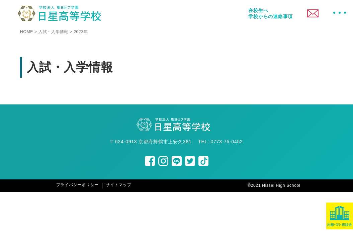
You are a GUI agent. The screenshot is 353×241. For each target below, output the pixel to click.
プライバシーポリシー (77, 184)
